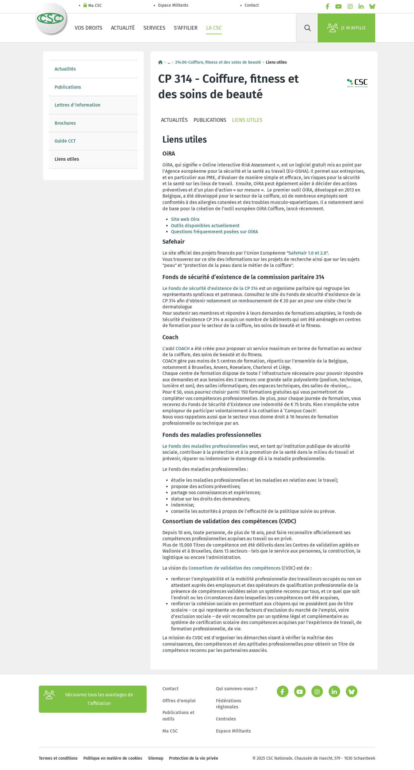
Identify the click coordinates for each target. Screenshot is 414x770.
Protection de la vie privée (193, 758)
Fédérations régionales (228, 704)
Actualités (65, 69)
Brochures (65, 123)
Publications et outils (178, 716)
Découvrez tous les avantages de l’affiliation (88, 699)
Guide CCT (65, 141)
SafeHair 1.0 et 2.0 (307, 253)
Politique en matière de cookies (112, 758)
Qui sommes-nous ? (236, 688)
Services (154, 28)
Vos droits (88, 28)
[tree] (93, 114)
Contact (252, 5)
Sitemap (155, 758)
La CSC (214, 28)
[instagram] (350, 6)
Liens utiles (67, 159)
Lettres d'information (77, 105)
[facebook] (327, 6)
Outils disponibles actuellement (205, 225)
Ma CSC (92, 6)
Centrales (226, 719)
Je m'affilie (346, 28)
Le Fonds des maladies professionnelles (205, 446)
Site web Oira (185, 219)
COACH (183, 348)
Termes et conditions (58, 758)
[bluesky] (372, 6)
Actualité (123, 28)
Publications (68, 87)
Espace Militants (173, 5)
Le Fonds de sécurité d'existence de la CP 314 (210, 288)
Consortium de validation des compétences (235, 568)
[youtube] (338, 6)
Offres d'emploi (179, 700)
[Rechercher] (307, 28)
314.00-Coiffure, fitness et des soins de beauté (218, 62)
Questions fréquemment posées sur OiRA (214, 231)
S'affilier (186, 28)
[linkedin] (361, 6)
